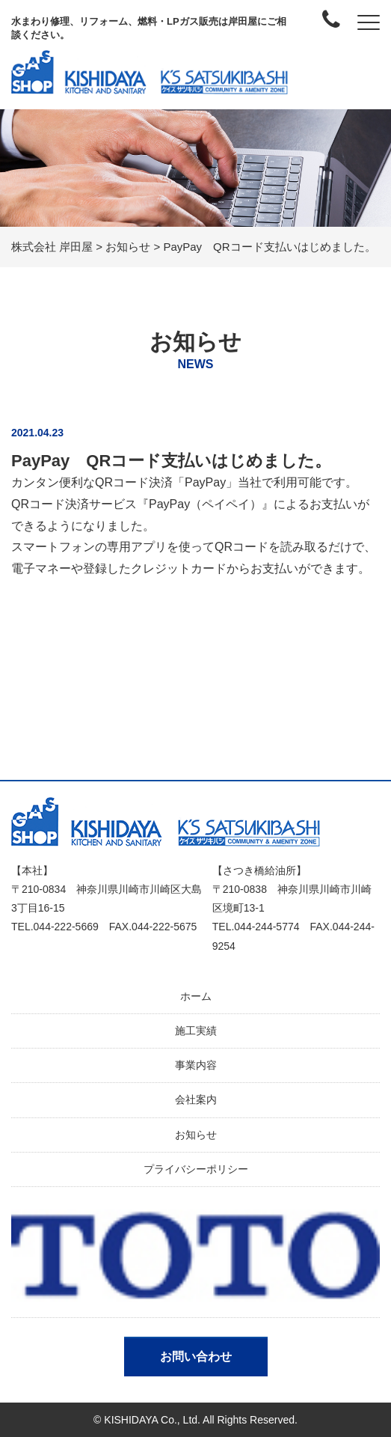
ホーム (196, 996)
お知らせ (196, 1135)
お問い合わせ (196, 1356)
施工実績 (196, 1031)
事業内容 (196, 1065)
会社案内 (196, 1099)
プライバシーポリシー (196, 1169)
